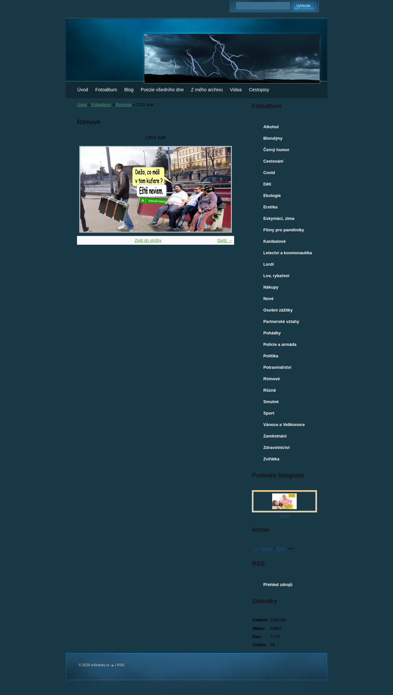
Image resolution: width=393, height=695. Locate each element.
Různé (269, 390)
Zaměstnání (275, 436)
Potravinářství (277, 367)
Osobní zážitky (278, 310)
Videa (236, 89)
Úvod (82, 89)
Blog (128, 89)
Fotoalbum (106, 89)
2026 (280, 548)
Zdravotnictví (276, 447)
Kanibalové (274, 241)
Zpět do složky (148, 240)
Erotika (270, 207)
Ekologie (272, 195)
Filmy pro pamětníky (283, 229)
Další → (224, 240)
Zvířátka (271, 458)
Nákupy (270, 287)
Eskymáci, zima (278, 218)
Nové (268, 298)
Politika (270, 355)
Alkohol (271, 126)
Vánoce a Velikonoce (284, 424)
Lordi (268, 264)
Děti (267, 184)
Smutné (271, 401)
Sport (268, 413)
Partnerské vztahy (281, 321)
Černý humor (276, 149)
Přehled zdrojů (277, 584)
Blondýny (272, 138)
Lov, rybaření (276, 275)
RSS (120, 665)
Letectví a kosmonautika (287, 252)
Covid (269, 172)
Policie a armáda (279, 344)
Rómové (124, 104)
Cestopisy (259, 89)
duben (267, 548)
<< (255, 548)
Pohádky (272, 332)
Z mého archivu (207, 89)
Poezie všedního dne (162, 89)
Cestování (273, 161)
